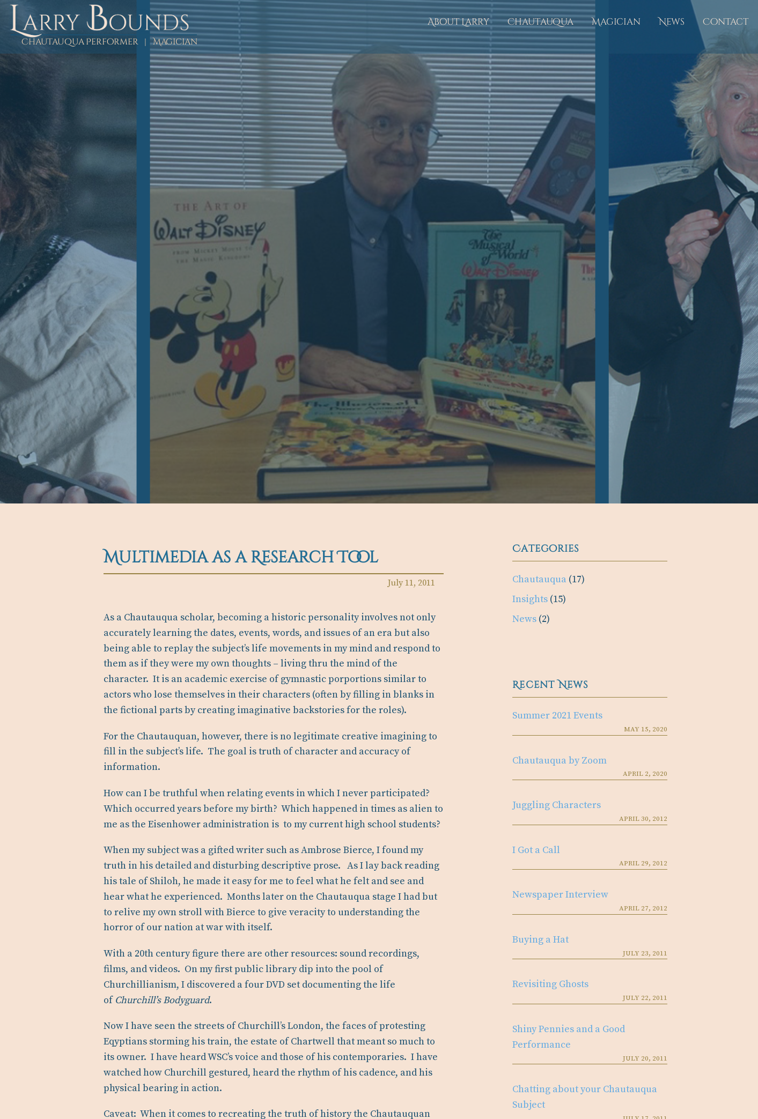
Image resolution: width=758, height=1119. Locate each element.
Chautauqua (540, 22)
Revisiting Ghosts (550, 984)
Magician (616, 22)
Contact (726, 22)
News (672, 22)
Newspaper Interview (560, 894)
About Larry (458, 22)
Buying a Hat (540, 939)
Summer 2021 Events (557, 715)
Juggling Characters (556, 805)
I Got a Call (536, 850)
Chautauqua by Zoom (559, 760)
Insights (530, 599)
